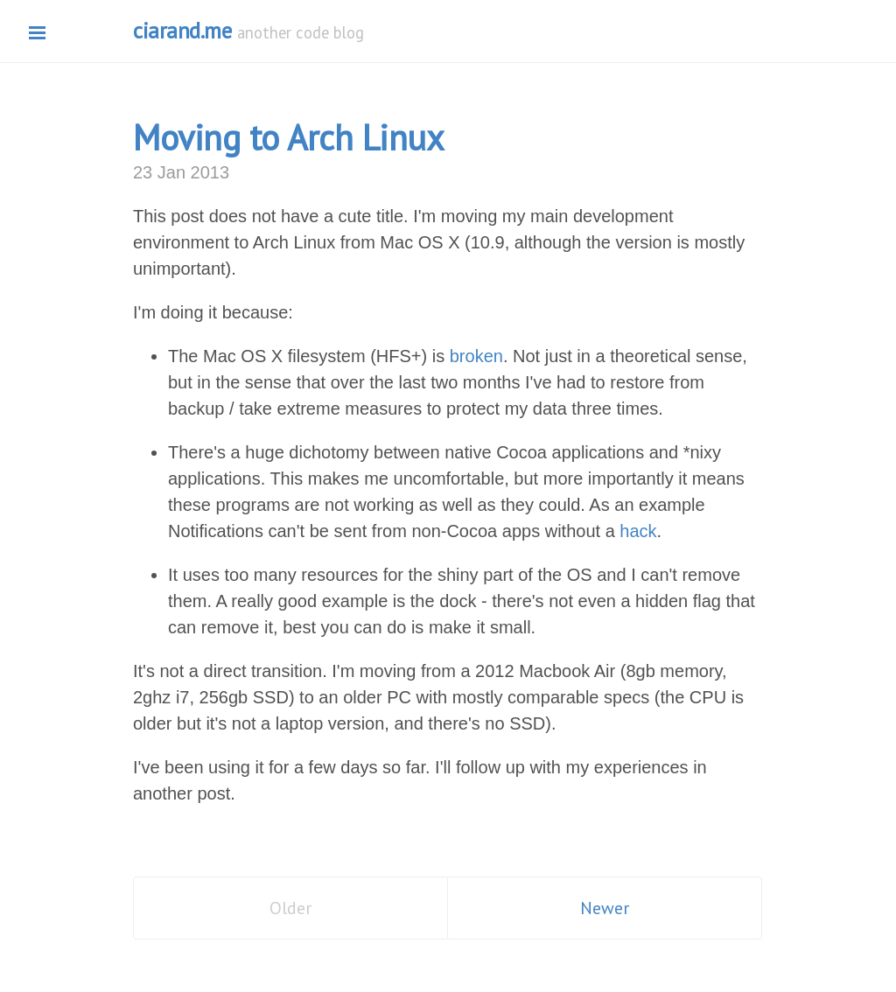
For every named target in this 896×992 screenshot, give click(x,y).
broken (476, 356)
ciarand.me (182, 31)
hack (638, 531)
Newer (604, 908)
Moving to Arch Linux (288, 137)
